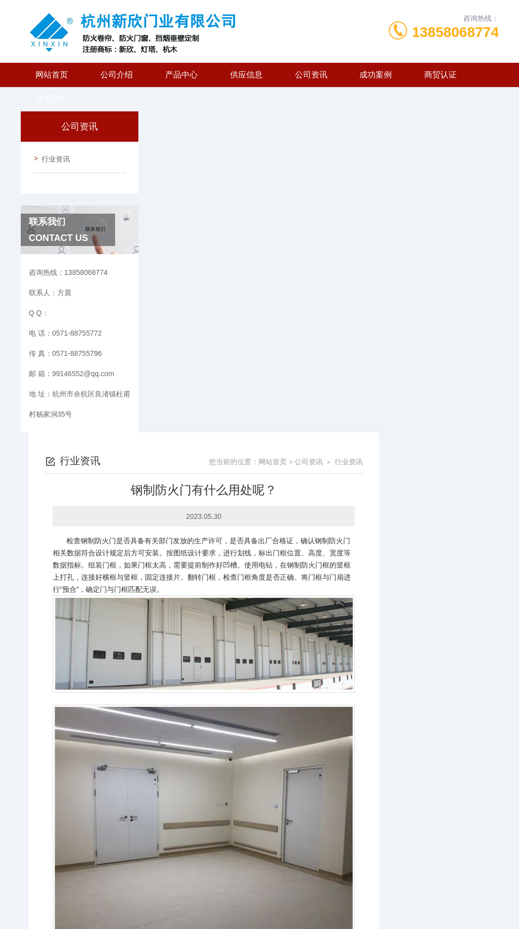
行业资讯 (53, 156)
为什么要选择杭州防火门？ (235, 818)
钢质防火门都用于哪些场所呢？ (242, 800)
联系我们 (51, 99)
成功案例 (375, 74)
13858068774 (455, 32)
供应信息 (246, 74)
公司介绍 (116, 74)
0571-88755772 (193, 880)
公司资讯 (311, 74)
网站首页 (51, 74)
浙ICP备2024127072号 (323, 897)
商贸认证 (440, 74)
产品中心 (181, 74)
